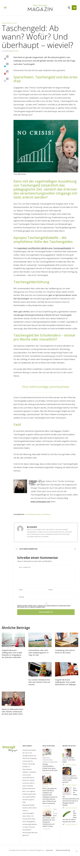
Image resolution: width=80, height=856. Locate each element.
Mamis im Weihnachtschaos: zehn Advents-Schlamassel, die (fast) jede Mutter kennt (12, 715)
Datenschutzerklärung (63, 850)
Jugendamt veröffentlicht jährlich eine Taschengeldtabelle (44, 248)
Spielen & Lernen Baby (50, 762)
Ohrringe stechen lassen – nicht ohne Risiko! (68, 760)
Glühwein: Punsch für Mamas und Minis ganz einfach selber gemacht (70, 779)
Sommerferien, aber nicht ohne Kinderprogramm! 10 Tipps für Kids (38, 656)
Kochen (45, 784)
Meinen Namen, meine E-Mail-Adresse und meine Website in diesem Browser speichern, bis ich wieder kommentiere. (43, 610)
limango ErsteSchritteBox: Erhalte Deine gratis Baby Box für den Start (50, 767)
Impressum (49, 850)
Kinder (38, 514)
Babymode (46, 758)
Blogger (15, 51)
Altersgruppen (30, 514)
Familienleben (6, 23)
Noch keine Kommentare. (29, 549)
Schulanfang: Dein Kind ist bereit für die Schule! (65, 655)
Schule (14, 23)
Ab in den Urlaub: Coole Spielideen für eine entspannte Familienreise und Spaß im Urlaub (50, 821)
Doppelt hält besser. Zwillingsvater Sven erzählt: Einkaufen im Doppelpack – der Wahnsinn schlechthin (12, 657)
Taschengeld (46, 514)
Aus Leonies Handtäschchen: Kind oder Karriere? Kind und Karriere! (39, 685)
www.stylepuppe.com (40, 501)
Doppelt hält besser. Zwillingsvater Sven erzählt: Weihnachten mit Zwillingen (65, 685)
